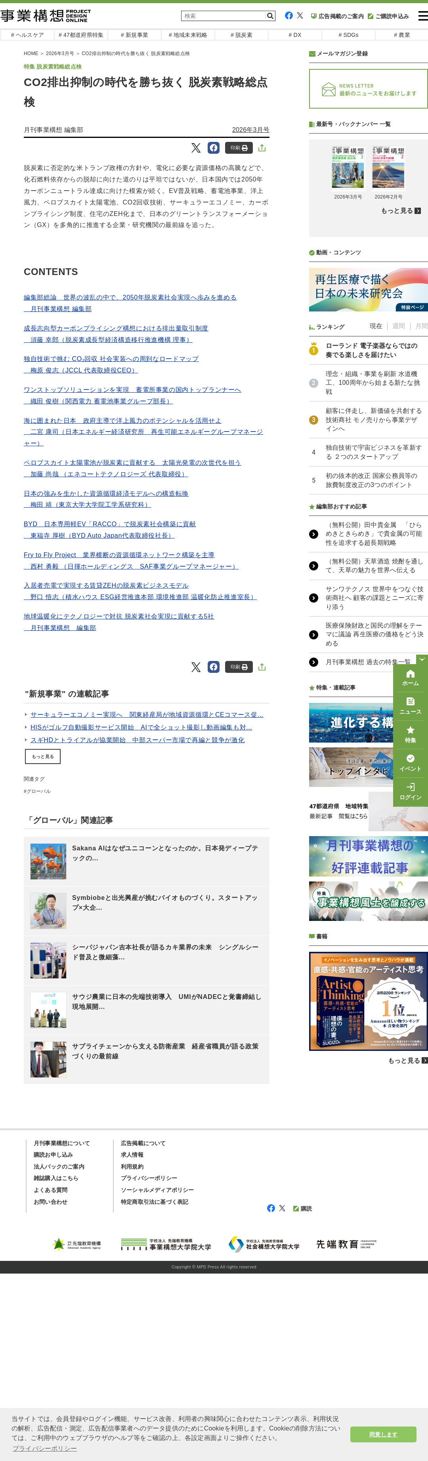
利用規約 (132, 1354)
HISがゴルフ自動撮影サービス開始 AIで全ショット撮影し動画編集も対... (141, 727)
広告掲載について (143, 1330)
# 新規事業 (134, 35)
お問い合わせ (50, 1389)
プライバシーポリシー (149, 1365)
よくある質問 (50, 1377)
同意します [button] (383, 1434)
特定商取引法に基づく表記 (154, 1389)
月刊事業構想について (62, 1330)
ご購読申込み (388, 16)
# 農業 (402, 35)
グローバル (39, 791)
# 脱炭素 (241, 35)
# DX (295, 35)
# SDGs (348, 35)
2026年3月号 (250, 129)
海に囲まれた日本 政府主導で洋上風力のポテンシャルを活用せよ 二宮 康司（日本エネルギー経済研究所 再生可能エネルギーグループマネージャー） (143, 432)
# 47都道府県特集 (81, 35)
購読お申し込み (53, 1342)
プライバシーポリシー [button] (45, 1448)
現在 (376, 536)
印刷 (239, 148)
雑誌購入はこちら (56, 1365)
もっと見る (43, 756)
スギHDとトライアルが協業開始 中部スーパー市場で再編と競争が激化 (138, 740)
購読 (302, 1396)
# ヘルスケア (27, 35)
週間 (398, 536)
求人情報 (132, 1342)
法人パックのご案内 (59, 1354)
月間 (421, 536)
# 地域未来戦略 (188, 35)
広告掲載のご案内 (337, 16)
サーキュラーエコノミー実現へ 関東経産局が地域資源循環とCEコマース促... (147, 714)
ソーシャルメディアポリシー (157, 1377)
